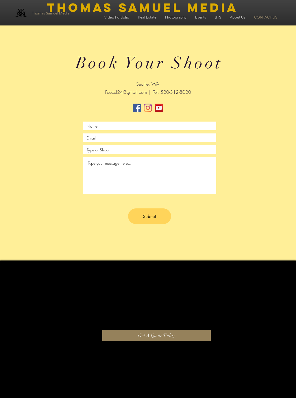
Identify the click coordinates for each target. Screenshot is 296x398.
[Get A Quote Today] (156, 335)
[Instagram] (148, 108)
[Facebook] (137, 108)
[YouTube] (159, 108)
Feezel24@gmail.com (126, 92)
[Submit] (149, 216)
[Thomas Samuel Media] (64, 13)
